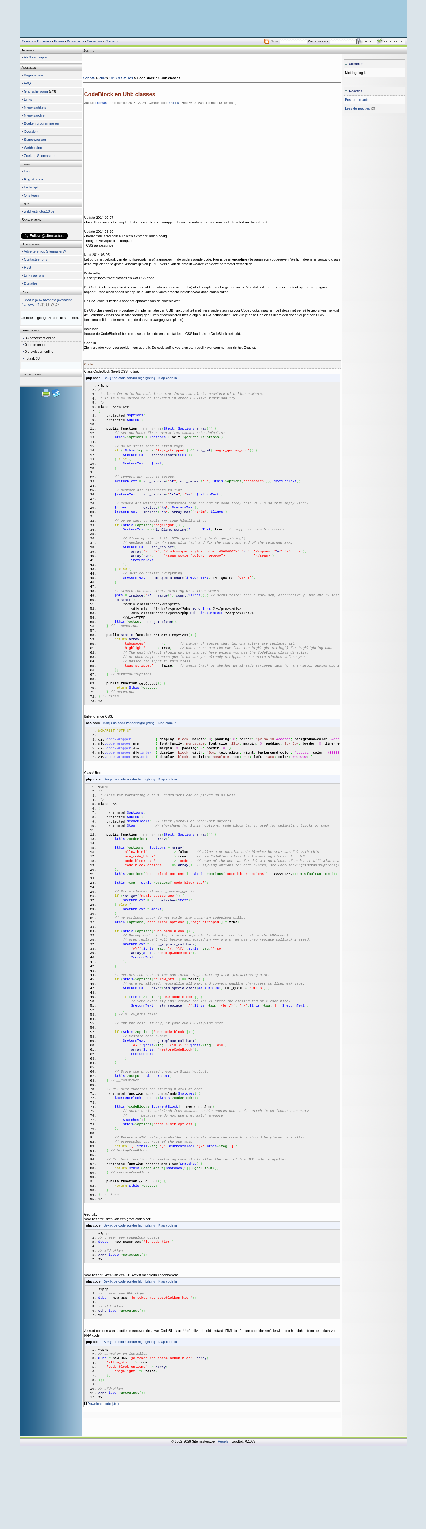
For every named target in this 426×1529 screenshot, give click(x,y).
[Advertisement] (212, 63)
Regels (223, 1524)
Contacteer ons (35, 259)
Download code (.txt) (103, 1486)
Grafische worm (36, 91)
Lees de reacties (357, 108)
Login (28, 171)
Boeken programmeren (41, 123)
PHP (101, 78)
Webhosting (33, 147)
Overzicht (31, 131)
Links (28, 99)
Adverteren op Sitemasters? (45, 251)
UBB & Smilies (121, 78)
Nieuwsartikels (35, 107)
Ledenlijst (31, 187)
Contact (111, 41)
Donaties (30, 283)
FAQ (27, 83)
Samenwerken (35, 139)
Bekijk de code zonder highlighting (129, 378)
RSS (27, 267)
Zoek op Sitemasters (39, 156)
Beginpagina (33, 75)
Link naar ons (34, 275)
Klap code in (167, 378)
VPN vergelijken (36, 57)
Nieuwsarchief (35, 115)
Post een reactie (357, 100)
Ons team (31, 195)
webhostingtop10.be (39, 211)
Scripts (89, 78)
